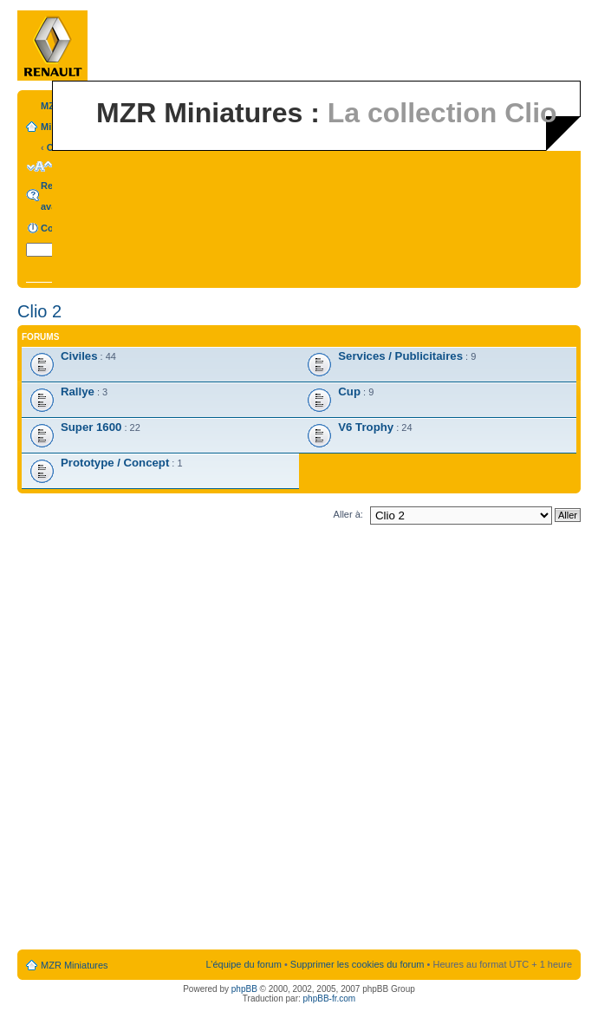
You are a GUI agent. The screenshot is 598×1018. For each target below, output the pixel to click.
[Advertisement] (207, 740)
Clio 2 (39, 311)
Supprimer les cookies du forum (357, 964)
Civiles (79, 355)
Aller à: (348, 514)
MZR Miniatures (74, 965)
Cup (349, 391)
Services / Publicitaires (400, 355)
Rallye (77, 391)
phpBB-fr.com (329, 998)
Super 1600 (91, 427)
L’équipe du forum (243, 964)
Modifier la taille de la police (39, 166)
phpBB (244, 989)
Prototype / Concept (115, 462)
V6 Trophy (365, 427)
